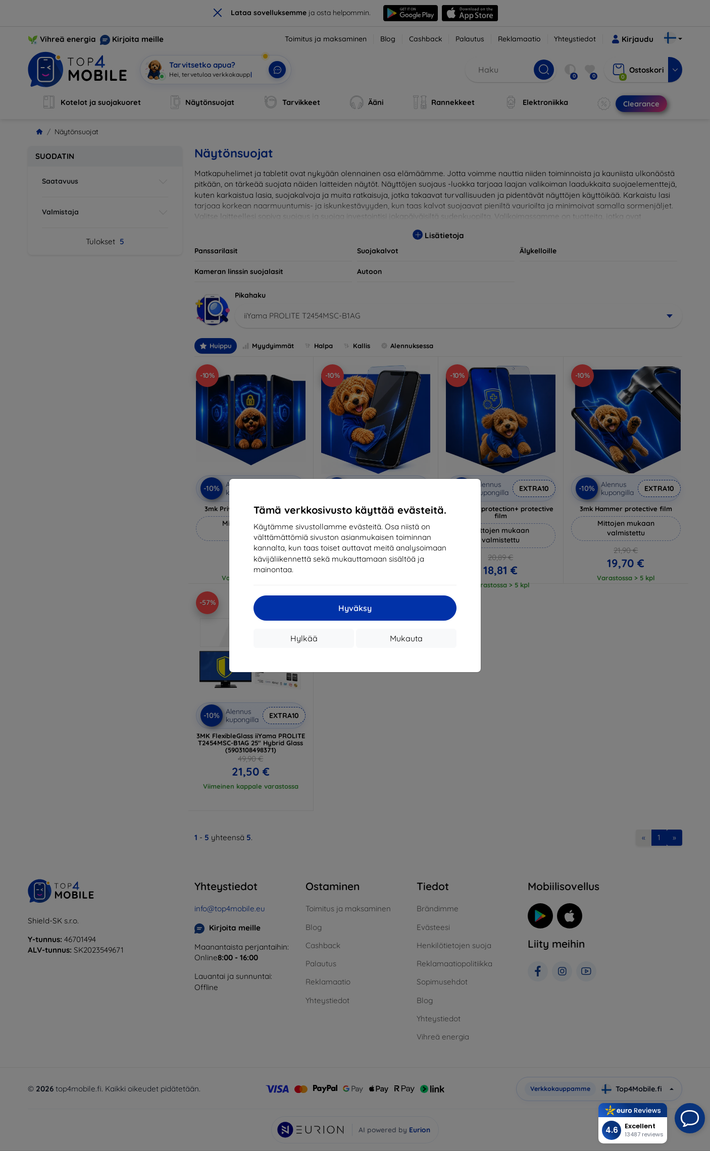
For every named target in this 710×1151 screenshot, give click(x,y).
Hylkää (304, 638)
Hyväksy (355, 608)
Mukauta (406, 638)
